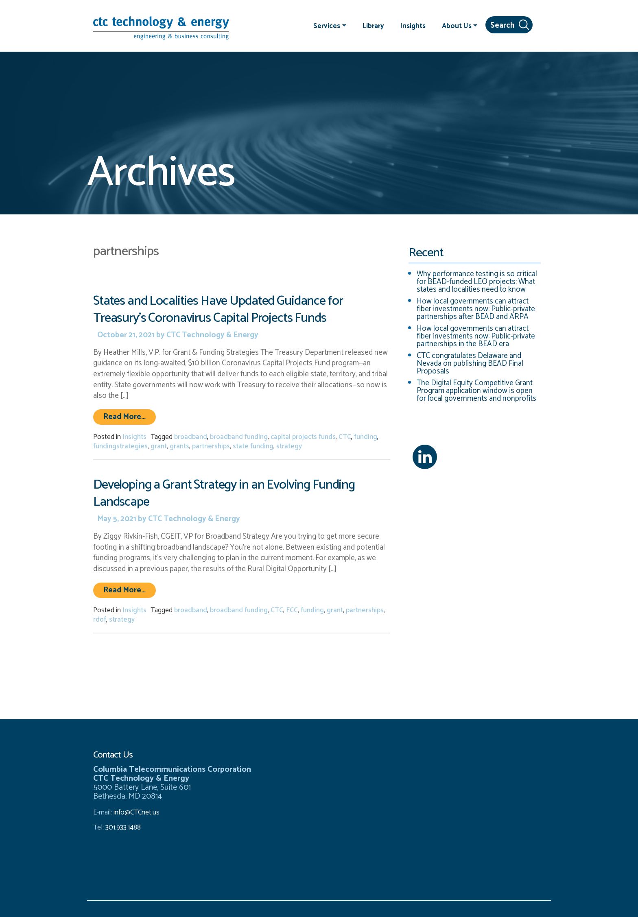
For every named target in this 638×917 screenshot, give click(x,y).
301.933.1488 (122, 827)
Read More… (129, 416)
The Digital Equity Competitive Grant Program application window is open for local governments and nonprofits (476, 391)
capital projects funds (303, 437)
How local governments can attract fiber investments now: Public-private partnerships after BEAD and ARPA (476, 309)
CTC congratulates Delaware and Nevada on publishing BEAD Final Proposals (470, 363)
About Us (457, 26)
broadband (190, 437)
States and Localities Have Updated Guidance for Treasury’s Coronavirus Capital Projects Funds (218, 309)
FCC (292, 610)
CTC (345, 437)
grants (179, 446)
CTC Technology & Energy (211, 335)
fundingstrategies (120, 446)
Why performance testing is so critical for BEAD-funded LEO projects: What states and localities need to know (477, 282)
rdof (99, 619)
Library (373, 26)
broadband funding (239, 437)
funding (365, 437)
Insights (413, 26)
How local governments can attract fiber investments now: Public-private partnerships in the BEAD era (476, 336)
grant (159, 446)
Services (326, 26)
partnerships (211, 446)
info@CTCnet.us (137, 812)
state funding (253, 446)
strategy (289, 446)
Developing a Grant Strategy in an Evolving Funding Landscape (224, 493)
